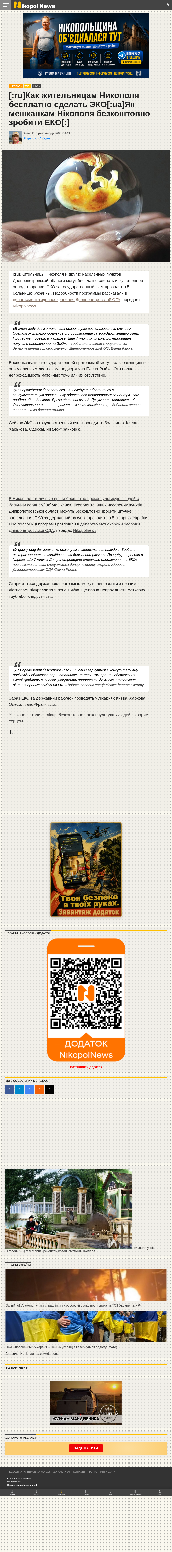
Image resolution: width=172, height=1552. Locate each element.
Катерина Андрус (43, 133)
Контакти (79, 1472)
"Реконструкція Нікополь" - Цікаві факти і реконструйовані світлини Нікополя (79, 1249)
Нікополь (16, 86)
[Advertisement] (79, 465)
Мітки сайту (107, 1472)
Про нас (92, 1472)
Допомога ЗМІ (61, 1472)
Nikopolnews (24, 306)
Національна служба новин (40, 1353)
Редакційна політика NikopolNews (29, 1472)
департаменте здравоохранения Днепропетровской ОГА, (67, 299)
